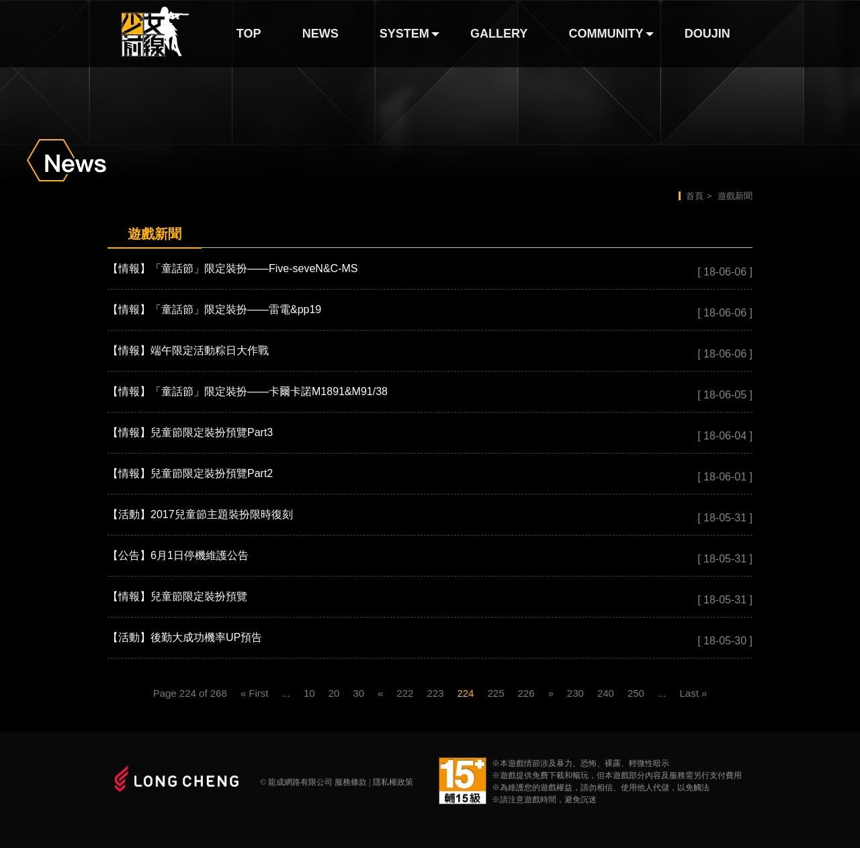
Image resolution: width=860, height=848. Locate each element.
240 (605, 693)
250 (636, 693)
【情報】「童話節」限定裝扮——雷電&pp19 (214, 309)
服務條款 (351, 782)
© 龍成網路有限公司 (296, 782)
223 (435, 693)
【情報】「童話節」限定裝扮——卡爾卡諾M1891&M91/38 (248, 391)
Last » (693, 693)
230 (575, 693)
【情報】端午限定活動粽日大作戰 (188, 350)
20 (334, 693)
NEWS (320, 33)
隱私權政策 (393, 782)
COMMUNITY (606, 33)
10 (309, 693)
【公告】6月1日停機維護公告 (178, 555)
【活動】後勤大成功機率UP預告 (185, 637)
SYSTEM (404, 33)
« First (255, 693)
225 (495, 693)
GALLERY (498, 33)
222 (404, 693)
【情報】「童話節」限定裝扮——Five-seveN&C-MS (232, 268)
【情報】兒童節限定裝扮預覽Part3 (190, 432)
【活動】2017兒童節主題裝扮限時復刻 (200, 514)
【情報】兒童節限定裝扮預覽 (177, 596)
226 (525, 693)
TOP (248, 33)
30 (358, 693)
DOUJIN (707, 33)
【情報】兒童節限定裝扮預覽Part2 (190, 473)
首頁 (694, 196)
